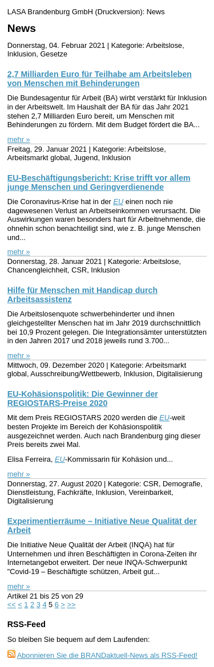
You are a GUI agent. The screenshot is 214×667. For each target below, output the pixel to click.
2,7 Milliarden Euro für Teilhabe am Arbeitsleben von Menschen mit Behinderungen (99, 79)
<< (11, 604)
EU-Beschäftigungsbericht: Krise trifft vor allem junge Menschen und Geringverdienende (99, 182)
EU (118, 201)
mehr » (18, 139)
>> (71, 604)
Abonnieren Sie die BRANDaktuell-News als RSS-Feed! (107, 655)
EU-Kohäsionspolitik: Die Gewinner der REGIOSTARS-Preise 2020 (82, 398)
